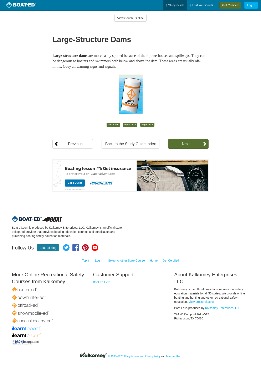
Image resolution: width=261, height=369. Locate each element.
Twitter (66, 247)
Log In (251, 5)
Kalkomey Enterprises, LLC (223, 308)
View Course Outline (130, 18)
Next (186, 144)
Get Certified (230, 5)
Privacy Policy (152, 356)
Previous (75, 144)
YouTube (95, 247)
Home (154, 260)
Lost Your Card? (201, 5)
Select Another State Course (126, 260)
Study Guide (175, 5)
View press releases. (202, 301)
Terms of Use (173, 356)
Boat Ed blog (48, 247)
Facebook (75, 247)
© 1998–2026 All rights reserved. (126, 356)
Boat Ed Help (101, 282)
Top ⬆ (86, 260)
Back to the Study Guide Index (130, 144)
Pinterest (85, 247)
